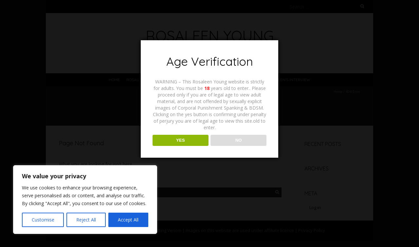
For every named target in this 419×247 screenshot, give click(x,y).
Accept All (128, 220)
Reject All (86, 220)
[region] (85, 199)
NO (238, 140)
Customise (43, 220)
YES (180, 140)
